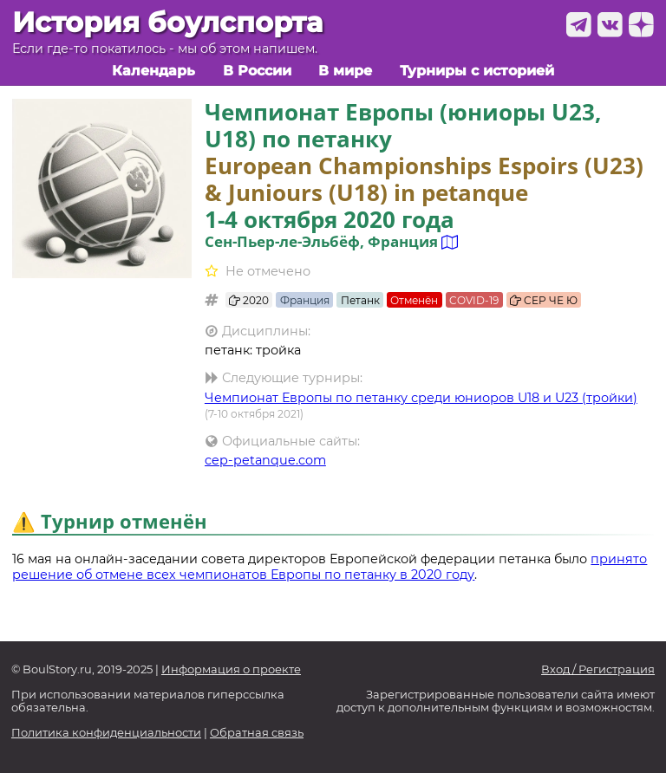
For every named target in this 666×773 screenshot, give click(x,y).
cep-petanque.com (265, 460)
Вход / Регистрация (598, 669)
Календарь (153, 70)
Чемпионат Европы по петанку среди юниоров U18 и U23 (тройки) (421, 398)
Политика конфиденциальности (106, 732)
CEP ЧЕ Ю (544, 300)
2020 (249, 300)
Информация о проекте (231, 669)
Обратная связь (257, 732)
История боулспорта (167, 22)
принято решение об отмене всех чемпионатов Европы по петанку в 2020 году (329, 566)
